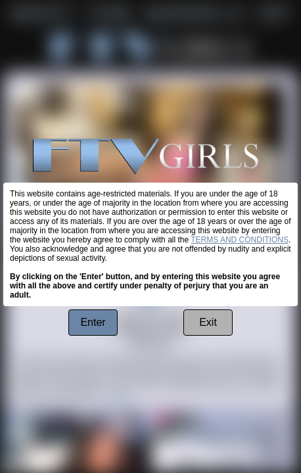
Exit (208, 322)
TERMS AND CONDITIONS (240, 239)
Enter (92, 322)
